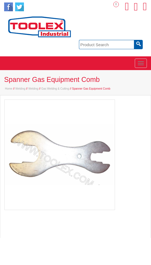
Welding (20, 88)
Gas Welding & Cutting (55, 88)
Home (8, 88)
